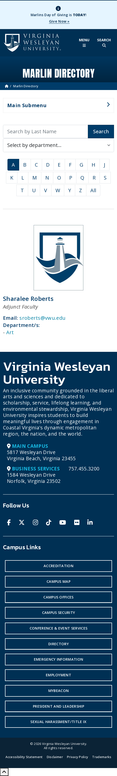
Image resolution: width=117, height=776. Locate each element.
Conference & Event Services (59, 628)
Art (10, 332)
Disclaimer (55, 757)
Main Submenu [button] (56, 107)
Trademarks (101, 757)
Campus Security (58, 612)
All (93, 190)
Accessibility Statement (24, 757)
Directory (58, 643)
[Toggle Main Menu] (84, 42)
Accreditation (58, 565)
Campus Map (58, 581)
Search (101, 131)
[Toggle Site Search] (104, 42)
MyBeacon (58, 690)
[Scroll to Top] (4, 772)
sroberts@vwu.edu (42, 318)
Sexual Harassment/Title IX (58, 721)
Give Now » (59, 21)
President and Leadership (58, 706)
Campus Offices (58, 597)
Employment (58, 675)
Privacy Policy (77, 757)
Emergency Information (58, 659)
